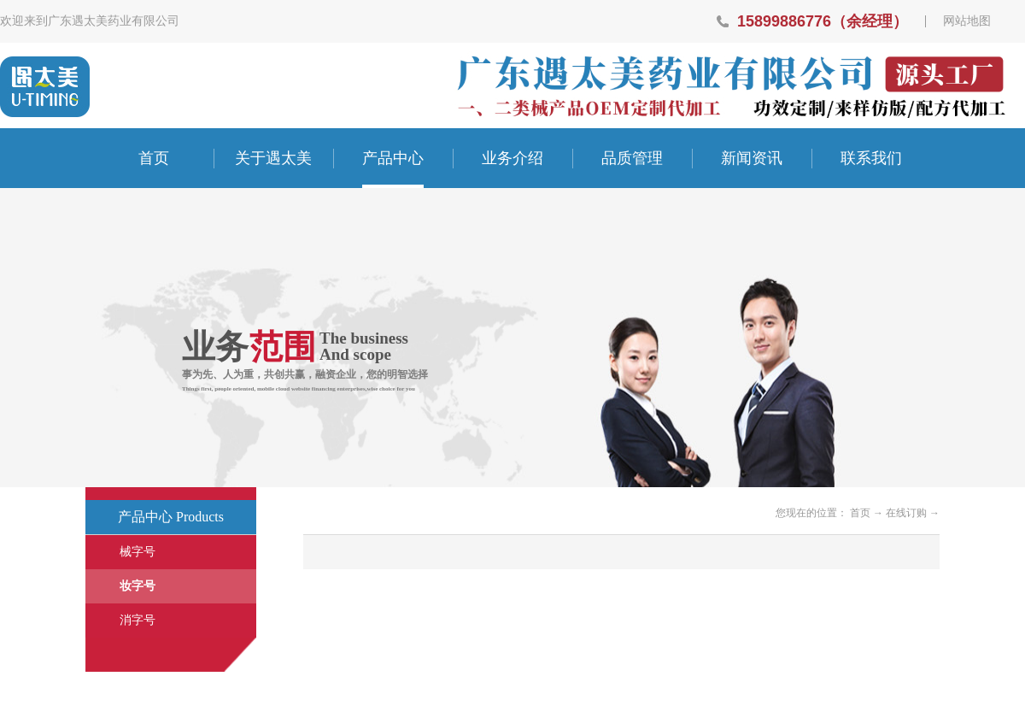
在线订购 (906, 513)
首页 (153, 158)
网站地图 (967, 21)
